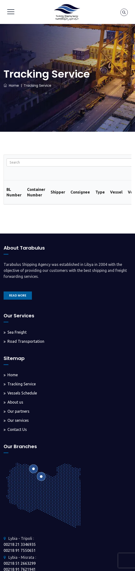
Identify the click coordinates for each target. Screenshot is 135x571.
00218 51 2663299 (20, 563)
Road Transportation (25, 341)
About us (15, 402)
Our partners (18, 411)
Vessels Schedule (22, 393)
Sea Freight (17, 332)
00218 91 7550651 (20, 550)
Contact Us (17, 429)
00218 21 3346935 (20, 544)
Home (11, 85)
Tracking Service (21, 384)
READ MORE (17, 295)
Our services (18, 420)
